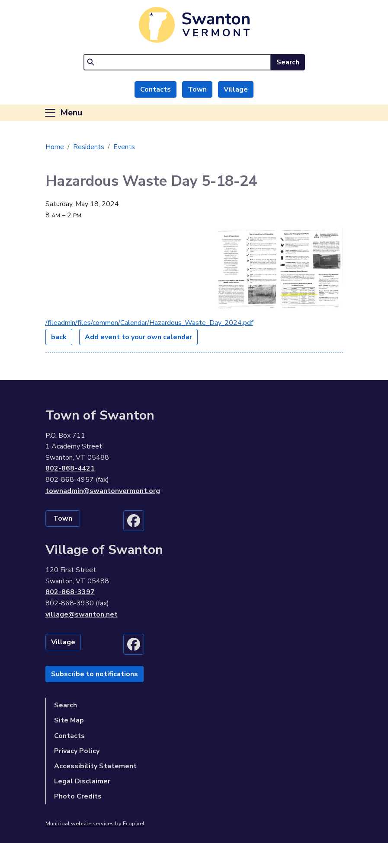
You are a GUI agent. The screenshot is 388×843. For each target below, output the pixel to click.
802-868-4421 (70, 468)
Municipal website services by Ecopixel (94, 823)
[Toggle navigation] (62, 113)
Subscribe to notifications (94, 674)
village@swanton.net (81, 614)
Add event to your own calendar (138, 337)
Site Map (69, 720)
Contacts (155, 89)
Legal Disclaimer (82, 781)
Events (124, 147)
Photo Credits (78, 796)
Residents (88, 147)
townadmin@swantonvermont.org (102, 491)
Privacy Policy (76, 751)
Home (54, 147)
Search (287, 62)
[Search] (177, 62)
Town (197, 89)
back (59, 337)
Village (236, 89)
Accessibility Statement (95, 766)
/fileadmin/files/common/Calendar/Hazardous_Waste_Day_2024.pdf (149, 323)
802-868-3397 (70, 592)
